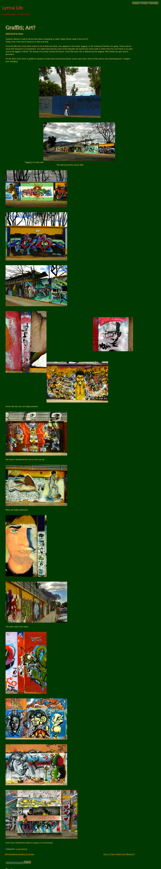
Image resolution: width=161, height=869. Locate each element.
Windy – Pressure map (129, 109)
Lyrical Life (12, 8)
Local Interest (21, 849)
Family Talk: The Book (129, 50)
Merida (123, 58)
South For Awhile (129, 70)
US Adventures (126, 91)
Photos (125, 55)
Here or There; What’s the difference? (100, 854)
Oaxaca (124, 72)
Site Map (154, 3)
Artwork (124, 48)
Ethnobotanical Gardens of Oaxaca (19, 854)
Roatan (123, 86)
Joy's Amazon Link (128, 104)
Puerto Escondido (130, 84)
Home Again (127, 67)
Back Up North (128, 62)
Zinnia (123, 111)
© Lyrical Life (80, 866)
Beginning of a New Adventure (134, 65)
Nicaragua (125, 60)
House (123, 53)
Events (125, 77)
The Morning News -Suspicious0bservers (136, 107)
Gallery (136, 3)
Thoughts (124, 89)
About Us (126, 74)
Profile (144, 3)
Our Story (126, 82)
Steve (20, 34)
